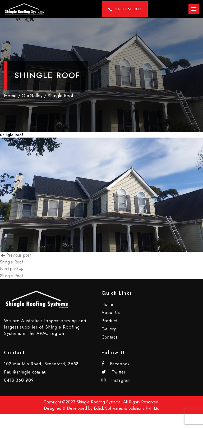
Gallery (109, 329)
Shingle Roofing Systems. (99, 402)
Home (10, 95)
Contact (109, 337)
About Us (111, 312)
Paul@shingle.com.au (25, 372)
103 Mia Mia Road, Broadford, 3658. (42, 364)
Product (109, 321)
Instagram (116, 380)
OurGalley (32, 95)
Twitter (114, 372)
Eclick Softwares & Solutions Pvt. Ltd (126, 408)
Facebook (116, 364)
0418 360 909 (19, 380)
